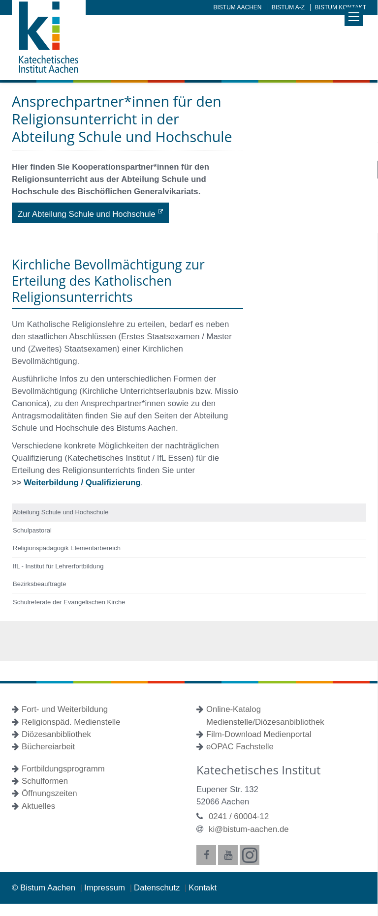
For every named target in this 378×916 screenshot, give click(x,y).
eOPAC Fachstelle (240, 746)
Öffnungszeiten (49, 793)
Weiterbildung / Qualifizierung (82, 482)
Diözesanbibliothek (56, 734)
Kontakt (203, 887)
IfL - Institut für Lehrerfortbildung (58, 566)
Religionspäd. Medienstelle (71, 722)
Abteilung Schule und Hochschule (60, 512)
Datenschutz (158, 887)
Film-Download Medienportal (259, 734)
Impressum (105, 887)
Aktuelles (38, 806)
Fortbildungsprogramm (63, 768)
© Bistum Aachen (45, 887)
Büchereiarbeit (48, 746)
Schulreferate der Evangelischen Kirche (69, 602)
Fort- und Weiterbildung (65, 709)
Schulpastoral (32, 530)
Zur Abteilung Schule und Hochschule (87, 214)
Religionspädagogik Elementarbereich (67, 548)
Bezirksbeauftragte (39, 584)
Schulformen (45, 781)
